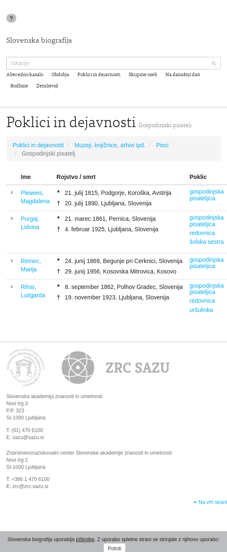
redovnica (202, 233)
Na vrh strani (213, 502)
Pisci (162, 145)
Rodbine (19, 86)
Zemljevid (47, 86)
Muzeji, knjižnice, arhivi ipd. (110, 145)
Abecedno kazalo (24, 74)
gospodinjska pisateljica (207, 194)
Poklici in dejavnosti (98, 74)
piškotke (85, 539)
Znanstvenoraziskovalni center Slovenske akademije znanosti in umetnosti (89, 453)
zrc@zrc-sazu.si (31, 486)
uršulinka (201, 310)
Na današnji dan (182, 74)
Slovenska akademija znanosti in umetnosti (54, 396)
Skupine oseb (143, 74)
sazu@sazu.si (28, 437)
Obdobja (60, 74)
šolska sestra (207, 241)
